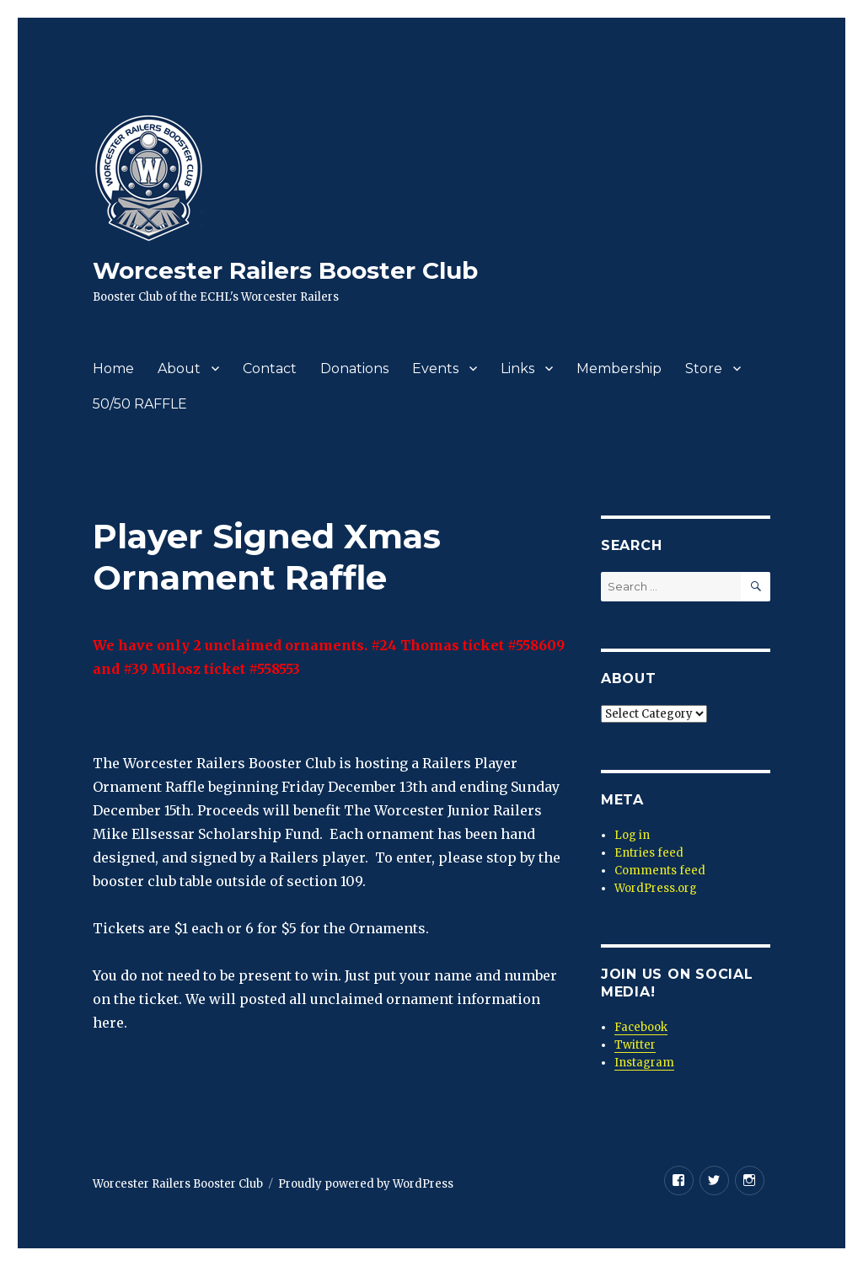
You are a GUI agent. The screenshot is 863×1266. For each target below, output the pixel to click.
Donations (354, 369)
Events (435, 369)
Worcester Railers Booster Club (285, 270)
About (179, 369)
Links (517, 369)
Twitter (635, 1045)
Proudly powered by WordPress (365, 1184)
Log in (632, 835)
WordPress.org (655, 888)
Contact (270, 369)
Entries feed (648, 853)
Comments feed (659, 870)
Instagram (644, 1062)
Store (703, 369)
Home (113, 369)
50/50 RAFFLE (140, 404)
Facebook (640, 1027)
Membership (619, 369)
